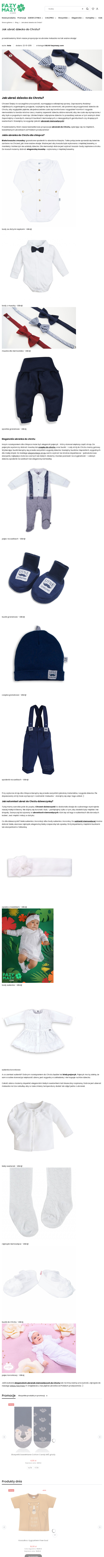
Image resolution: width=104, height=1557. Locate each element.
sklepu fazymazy (17, 1385)
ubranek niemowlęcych (52, 121)
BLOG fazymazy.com (54, 45)
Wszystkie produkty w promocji (33, 1395)
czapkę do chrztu (46, 447)
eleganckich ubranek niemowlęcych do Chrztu (37, 1383)
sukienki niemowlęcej (85, 821)
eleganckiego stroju (37, 453)
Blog (16, 22)
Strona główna (7, 22)
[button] (87, 9)
